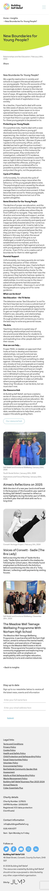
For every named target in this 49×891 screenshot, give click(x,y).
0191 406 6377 (9, 828)
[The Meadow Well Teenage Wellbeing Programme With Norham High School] (24, 597)
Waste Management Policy (15, 778)
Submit (10, 718)
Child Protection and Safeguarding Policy (22, 756)
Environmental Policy (13, 766)
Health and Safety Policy (14, 753)
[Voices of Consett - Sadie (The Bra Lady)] (24, 525)
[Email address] (24, 707)
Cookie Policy (9, 750)
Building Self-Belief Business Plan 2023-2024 (24, 782)
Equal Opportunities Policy (15, 760)
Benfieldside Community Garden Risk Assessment (20, 770)
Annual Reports (10, 785)
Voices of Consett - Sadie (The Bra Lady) (23, 552)
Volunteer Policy (10, 763)
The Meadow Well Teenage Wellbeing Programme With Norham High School (22, 628)
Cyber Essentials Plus (13, 788)
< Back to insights (11, 667)
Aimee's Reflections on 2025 (22, 485)
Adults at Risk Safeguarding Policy (19, 775)
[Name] (24, 700)
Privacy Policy (9, 747)
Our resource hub (14, 421)
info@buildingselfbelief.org (16, 824)
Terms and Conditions (13, 744)
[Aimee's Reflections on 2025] (24, 448)
